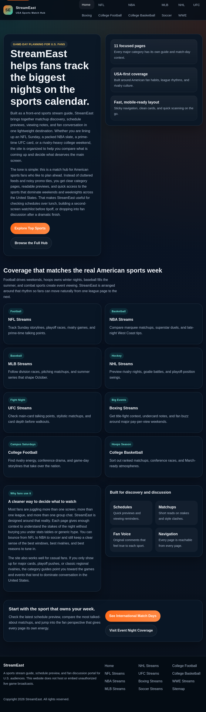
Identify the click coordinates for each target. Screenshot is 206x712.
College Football (110, 15)
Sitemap (178, 689)
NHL (181, 5)
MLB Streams (115, 689)
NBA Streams (115, 681)
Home (109, 666)
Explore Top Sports (29, 228)
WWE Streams (183, 681)
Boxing (87, 15)
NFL (101, 5)
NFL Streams (115, 673)
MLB (165, 5)
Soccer (167, 15)
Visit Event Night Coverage (131, 630)
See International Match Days (132, 616)
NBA (131, 5)
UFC (196, 5)
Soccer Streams (150, 689)
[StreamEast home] (24, 10)
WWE (182, 15)
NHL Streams (148, 666)
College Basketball (141, 15)
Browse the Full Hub (31, 243)
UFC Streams (148, 673)
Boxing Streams (150, 681)
